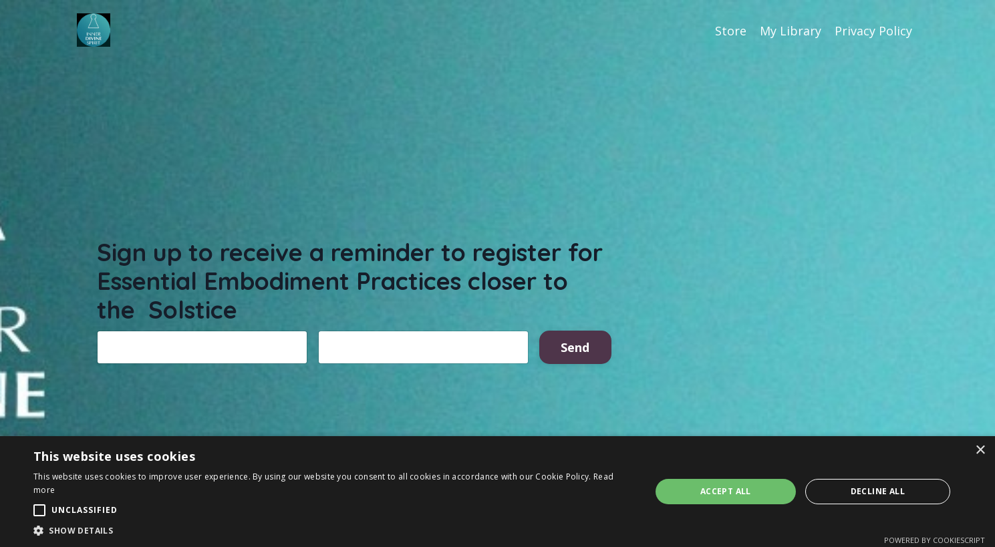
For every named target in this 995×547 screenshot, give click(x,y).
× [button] (980, 450)
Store (730, 31)
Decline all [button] (878, 491)
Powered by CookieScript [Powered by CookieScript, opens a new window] (934, 540)
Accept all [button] (725, 491)
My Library (790, 31)
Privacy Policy (873, 31)
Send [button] (575, 348)
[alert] (497, 491)
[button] (332, 530)
